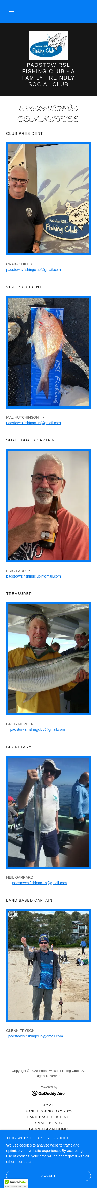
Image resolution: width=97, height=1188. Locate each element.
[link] (48, 45)
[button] (11, 11)
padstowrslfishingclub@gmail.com (33, 270)
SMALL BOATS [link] (48, 1123)
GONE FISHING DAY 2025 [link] (49, 1111)
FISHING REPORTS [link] (49, 1141)
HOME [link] (48, 1105)
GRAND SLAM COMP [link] (48, 1129)
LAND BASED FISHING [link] (48, 1117)
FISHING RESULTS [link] (48, 1135)
